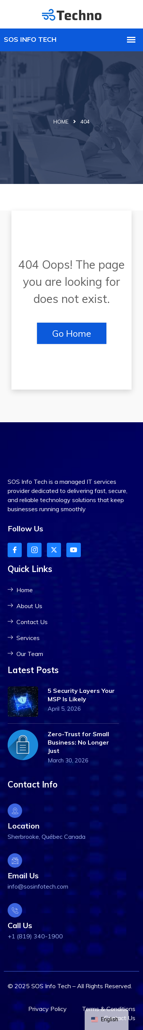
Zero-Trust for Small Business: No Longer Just (78, 742)
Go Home (71, 333)
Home (61, 121)
